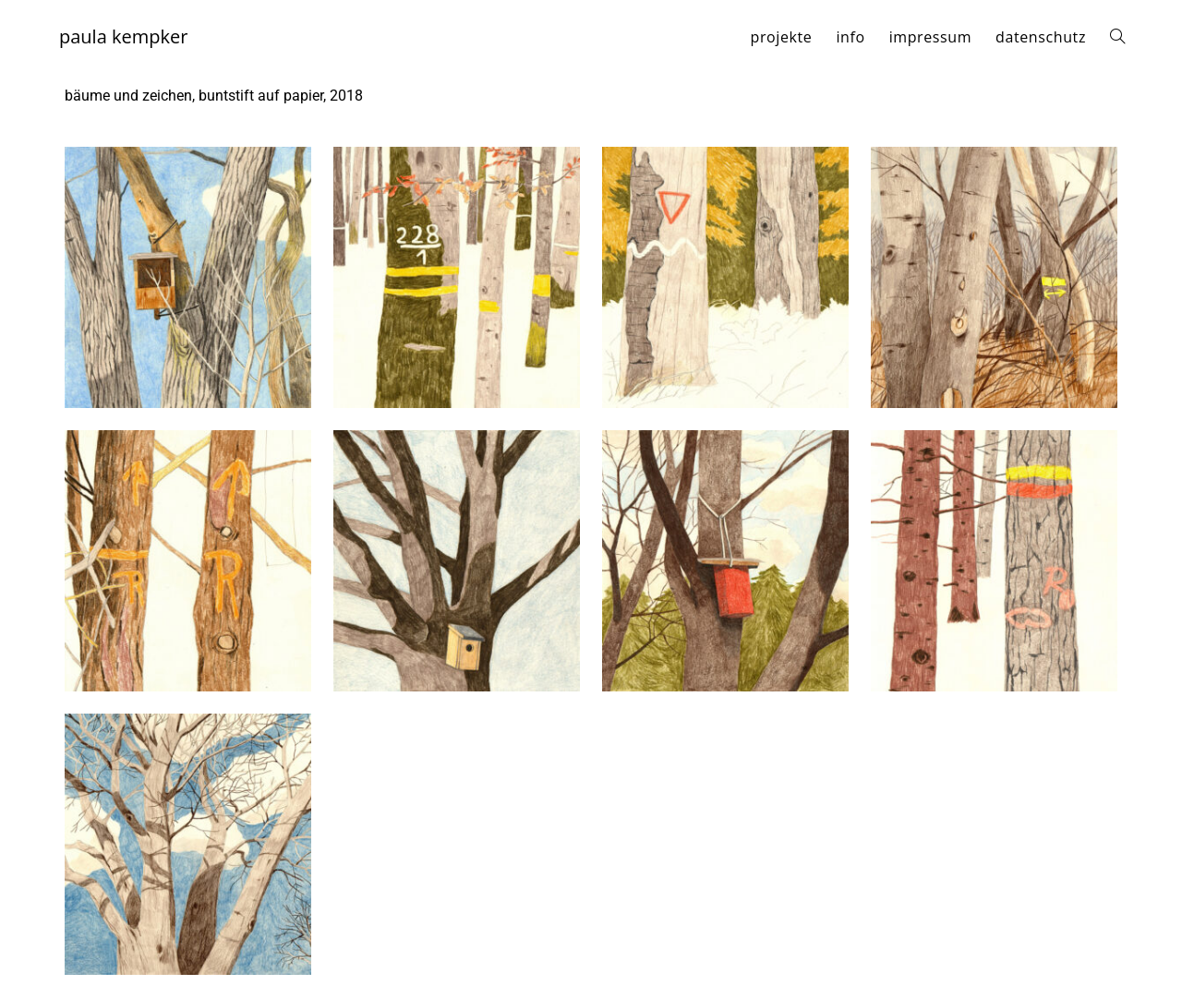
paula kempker (123, 36)
